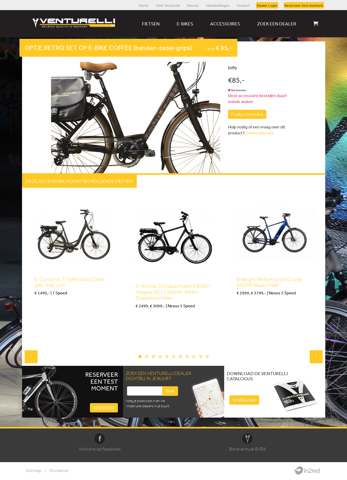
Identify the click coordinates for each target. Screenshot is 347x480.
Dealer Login (267, 5)
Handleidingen (218, 5)
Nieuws (193, 5)
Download (244, 400)
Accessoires (225, 23)
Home (143, 5)
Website (307, 470)
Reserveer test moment (304, 5)
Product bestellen (247, 114)
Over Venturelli (168, 5)
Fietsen (151, 23)
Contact (243, 5)
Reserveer (104, 407)
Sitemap (33, 470)
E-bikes (185, 23)
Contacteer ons (259, 132)
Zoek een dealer (276, 23)
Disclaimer (59, 470)
